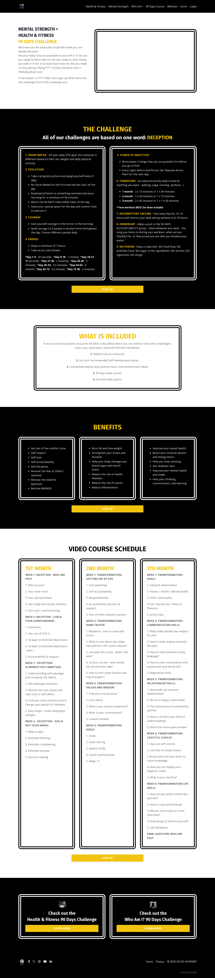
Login (193, 6)
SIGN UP (107, 289)
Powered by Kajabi (188, 973)
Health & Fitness (96, 6)
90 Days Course (155, 6)
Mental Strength (118, 6)
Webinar (172, 6)
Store (183, 6)
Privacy (160, 962)
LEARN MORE (62, 929)
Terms (149, 962)
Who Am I (137, 6)
